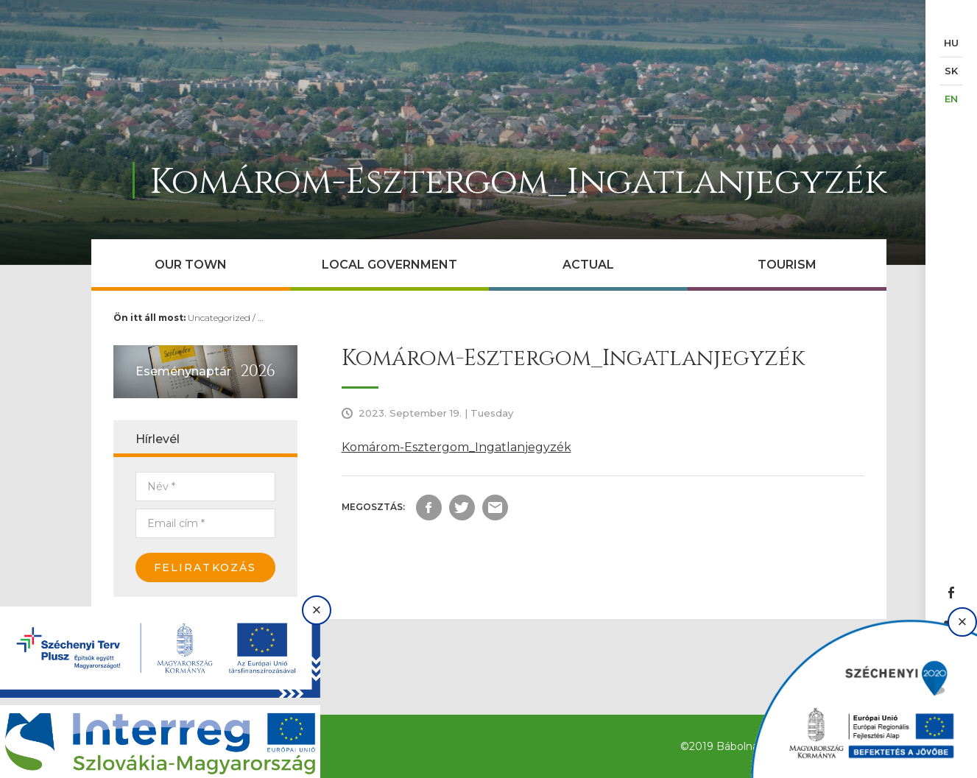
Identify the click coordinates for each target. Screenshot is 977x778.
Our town (191, 265)
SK (951, 71)
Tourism (787, 265)
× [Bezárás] (317, 610)
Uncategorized (219, 317)
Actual (588, 265)
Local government (389, 265)
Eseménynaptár (183, 371)
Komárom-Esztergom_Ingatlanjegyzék (456, 447)
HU (951, 43)
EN (951, 99)
